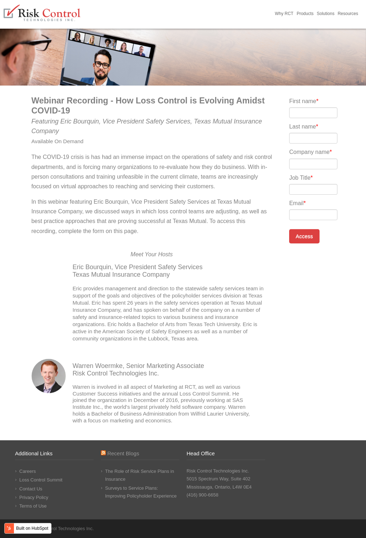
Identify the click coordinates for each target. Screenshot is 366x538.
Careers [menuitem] (27, 471)
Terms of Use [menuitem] (33, 506)
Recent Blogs (123, 453)
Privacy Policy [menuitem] (33, 497)
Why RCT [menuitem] (284, 13)
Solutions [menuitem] (325, 13)
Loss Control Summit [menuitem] (41, 480)
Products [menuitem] (305, 13)
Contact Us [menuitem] (30, 488)
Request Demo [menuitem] (361, 14)
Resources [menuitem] (348, 13)
